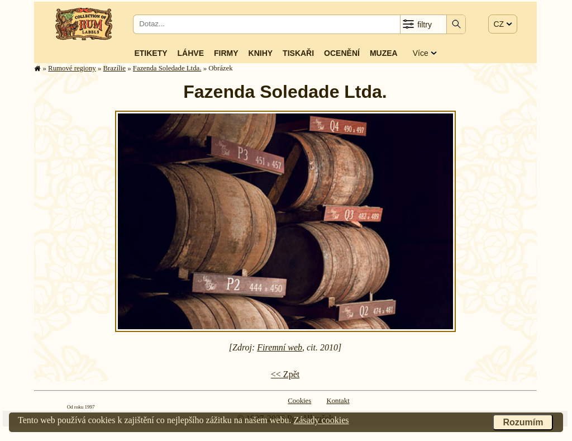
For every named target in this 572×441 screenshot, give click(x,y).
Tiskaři (298, 53)
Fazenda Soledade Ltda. (167, 68)
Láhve (191, 53)
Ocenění (342, 53)
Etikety (150, 53)
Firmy (226, 53)
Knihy (261, 53)
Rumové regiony (72, 68)
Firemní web (279, 347)
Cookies (299, 401)
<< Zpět (285, 374)
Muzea (384, 53)
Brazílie (114, 68)
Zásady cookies (321, 420)
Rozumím (523, 422)
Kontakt (337, 401)
